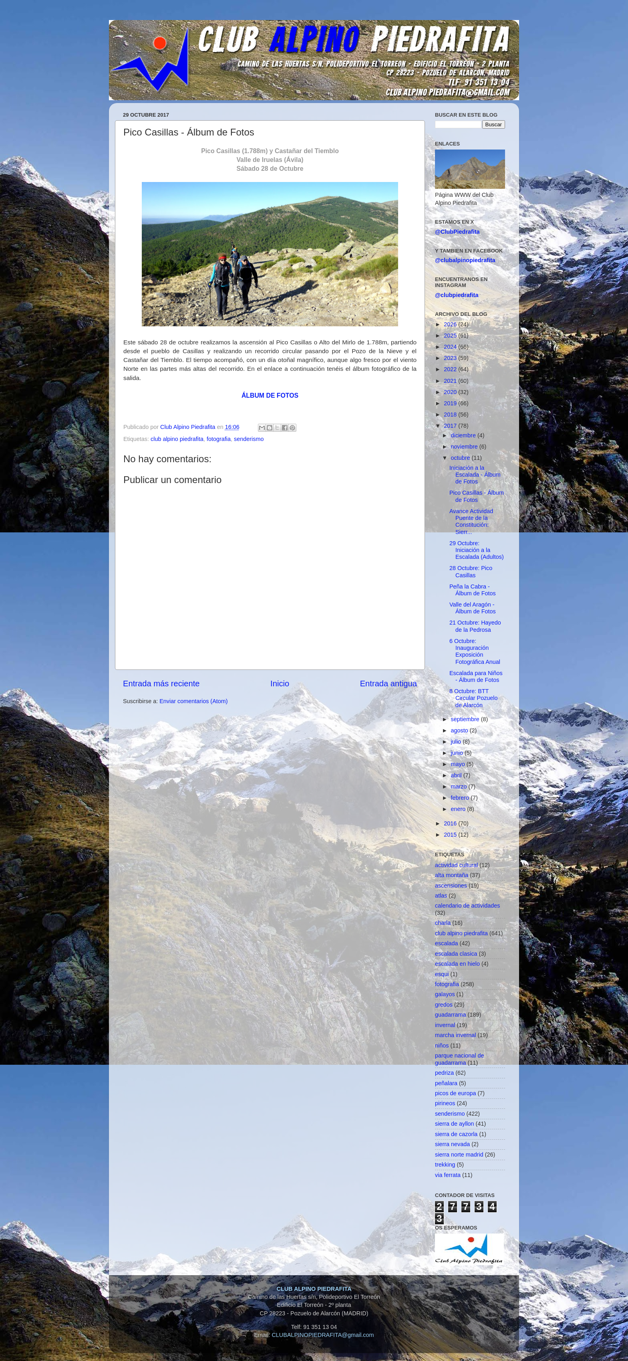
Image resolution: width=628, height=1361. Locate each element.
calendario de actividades (467, 905)
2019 (451, 403)
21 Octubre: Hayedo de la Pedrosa (475, 626)
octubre (461, 458)
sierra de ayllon (454, 1123)
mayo (459, 764)
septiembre (466, 719)
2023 (451, 358)
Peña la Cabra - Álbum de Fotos (472, 590)
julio (457, 741)
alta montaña (451, 875)
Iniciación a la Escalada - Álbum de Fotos (475, 475)
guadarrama (450, 1014)
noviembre (465, 446)
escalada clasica (456, 953)
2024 (451, 347)
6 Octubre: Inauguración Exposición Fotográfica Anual (474, 651)
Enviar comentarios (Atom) (193, 701)
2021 (451, 381)
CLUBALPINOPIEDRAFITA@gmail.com (323, 1335)
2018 (451, 414)
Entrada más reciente (161, 683)
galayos (445, 994)
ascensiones (451, 885)
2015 (451, 834)
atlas (441, 895)
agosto (460, 730)
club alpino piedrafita (177, 439)
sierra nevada (452, 1144)
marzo (460, 786)
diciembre (464, 435)
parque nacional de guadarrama (459, 1059)
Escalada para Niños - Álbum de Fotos (476, 676)
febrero (461, 798)
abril (457, 775)
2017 (451, 426)
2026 (451, 324)
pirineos (445, 1103)
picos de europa (455, 1093)
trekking (445, 1164)
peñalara (446, 1083)
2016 (451, 823)
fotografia (219, 439)
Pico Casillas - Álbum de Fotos (476, 496)
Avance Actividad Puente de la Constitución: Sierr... (471, 521)
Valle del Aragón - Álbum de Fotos (472, 608)
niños (442, 1045)
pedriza (444, 1073)
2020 (451, 392)
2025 (451, 335)
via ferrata (448, 1175)
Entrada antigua (388, 683)
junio (458, 753)
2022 (451, 369)
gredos (444, 1004)
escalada (446, 943)
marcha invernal (455, 1035)
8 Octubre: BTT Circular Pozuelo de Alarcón (473, 698)
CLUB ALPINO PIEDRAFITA (313, 1289)
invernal (445, 1025)
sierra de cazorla (456, 1134)
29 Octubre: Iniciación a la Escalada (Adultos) (476, 550)
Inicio (279, 683)
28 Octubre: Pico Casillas (470, 571)
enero (459, 809)
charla (443, 923)
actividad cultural (456, 865)
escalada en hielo (457, 964)
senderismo (249, 439)
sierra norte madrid (459, 1154)
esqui (442, 974)
